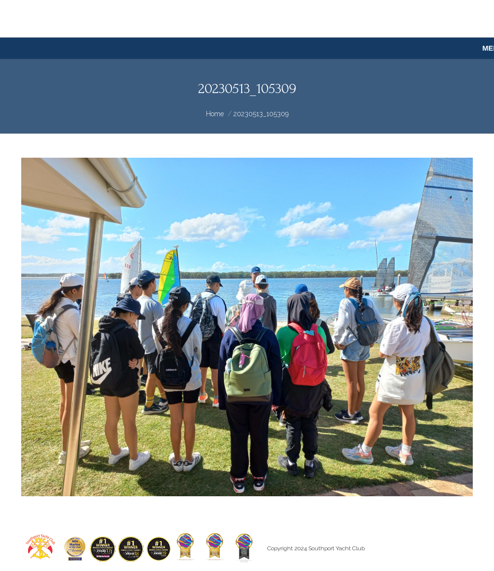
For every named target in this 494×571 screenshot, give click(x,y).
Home (215, 114)
